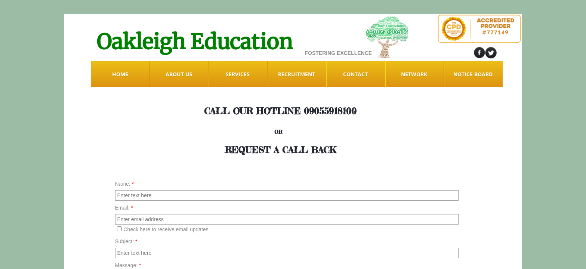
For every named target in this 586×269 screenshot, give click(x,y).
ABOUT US (179, 74)
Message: (128, 265)
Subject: (126, 241)
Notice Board (473, 74)
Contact (355, 74)
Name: (124, 184)
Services (238, 74)
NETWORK (414, 74)
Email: (124, 208)
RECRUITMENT (296, 74)
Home (120, 74)
